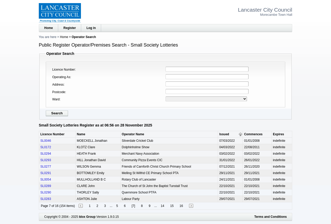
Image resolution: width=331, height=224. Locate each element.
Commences (253, 134)
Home (48, 28)
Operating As (61, 77)
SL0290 (45, 192)
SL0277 (45, 166)
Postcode (58, 92)
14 (162, 206)
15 (172, 206)
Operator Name (133, 134)
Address (58, 84)
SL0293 (45, 160)
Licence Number (63, 69)
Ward (55, 99)
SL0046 (45, 141)
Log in (91, 28)
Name (81, 134)
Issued (224, 134)
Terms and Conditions (270, 217)
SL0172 (45, 147)
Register (69, 28)
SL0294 (45, 153)
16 (181, 206)
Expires (278, 134)
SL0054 (45, 179)
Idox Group (87, 217)
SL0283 (45, 199)
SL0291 (45, 173)
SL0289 (45, 186)
